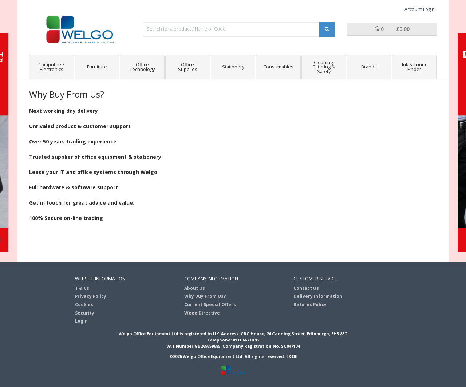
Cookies (84, 304)
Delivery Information (317, 296)
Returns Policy (310, 304)
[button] (392, 29)
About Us (194, 288)
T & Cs (82, 288)
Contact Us (306, 288)
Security (84, 313)
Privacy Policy (90, 296)
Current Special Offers (210, 304)
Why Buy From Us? (205, 296)
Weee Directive (202, 313)
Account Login (419, 9)
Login (81, 321)
